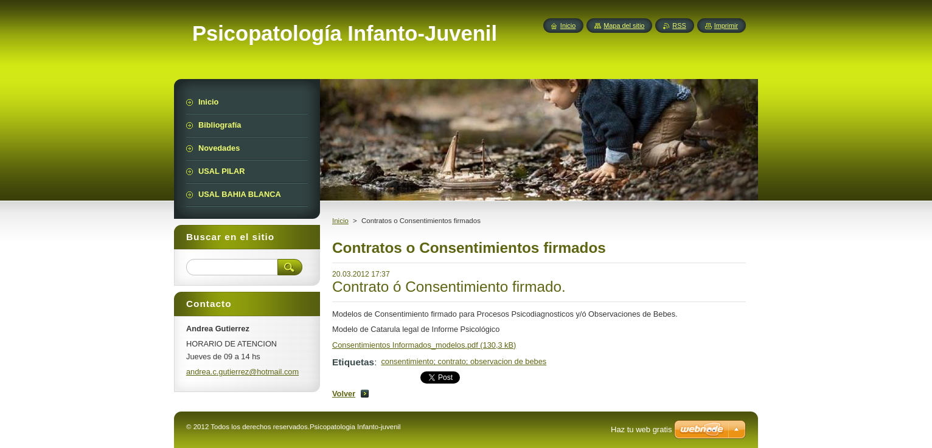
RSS (679, 25)
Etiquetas (353, 362)
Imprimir (726, 25)
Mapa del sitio (623, 25)
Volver (343, 393)
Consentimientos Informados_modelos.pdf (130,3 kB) (424, 345)
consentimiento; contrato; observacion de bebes (463, 361)
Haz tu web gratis (641, 429)
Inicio (340, 220)
